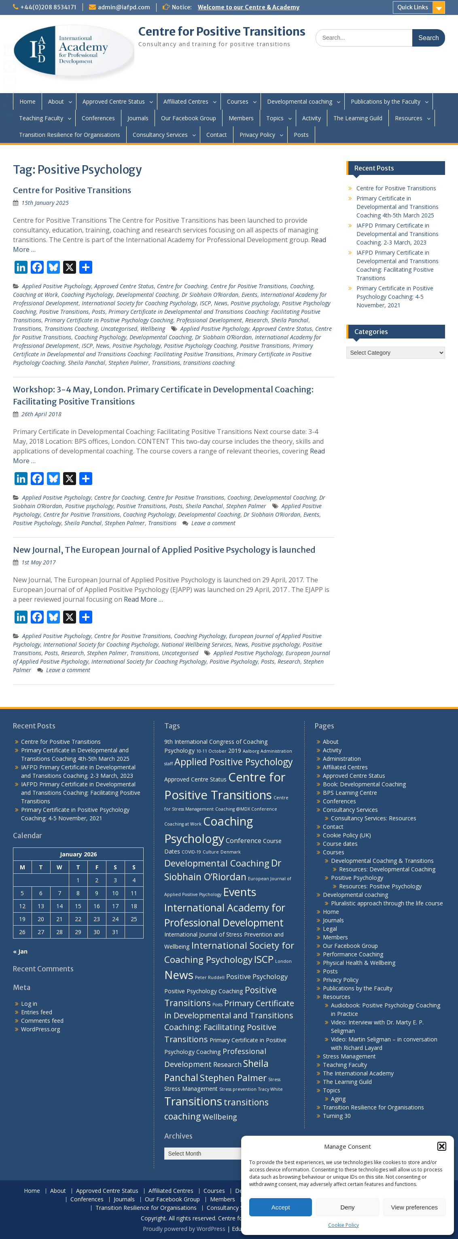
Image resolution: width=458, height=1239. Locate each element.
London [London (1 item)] (283, 961)
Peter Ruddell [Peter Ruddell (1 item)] (210, 977)
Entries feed (36, 1012)
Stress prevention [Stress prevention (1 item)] (238, 1089)
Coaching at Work (35, 294)
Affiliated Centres (185, 101)
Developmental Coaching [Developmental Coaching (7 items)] (216, 863)
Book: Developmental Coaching (364, 784)
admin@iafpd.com (124, 7)
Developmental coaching (299, 101)
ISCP (205, 303)
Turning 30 (337, 1116)
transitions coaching (209, 362)
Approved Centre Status (114, 101)
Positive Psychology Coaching (200, 345)
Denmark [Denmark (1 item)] (231, 852)
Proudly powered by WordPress (184, 1229)
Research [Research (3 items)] (227, 1064)
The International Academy (358, 1073)
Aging (338, 1099)
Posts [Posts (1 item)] (217, 1004)
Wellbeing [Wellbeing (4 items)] (219, 1116)
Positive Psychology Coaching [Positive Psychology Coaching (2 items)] (203, 991)
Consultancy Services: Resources (373, 818)
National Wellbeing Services (196, 644)
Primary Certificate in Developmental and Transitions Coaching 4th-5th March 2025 (397, 206)
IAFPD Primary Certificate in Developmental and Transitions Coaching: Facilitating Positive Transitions (80, 792)
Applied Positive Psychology (56, 286)
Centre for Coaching (182, 286)
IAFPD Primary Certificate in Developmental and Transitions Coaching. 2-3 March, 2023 (397, 233)
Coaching (301, 286)
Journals (137, 118)
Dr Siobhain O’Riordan (210, 294)
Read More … (143, 599)
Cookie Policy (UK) (347, 835)
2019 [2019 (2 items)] (234, 750)
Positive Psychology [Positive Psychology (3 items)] (257, 976)
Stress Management (349, 1056)
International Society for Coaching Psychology (139, 303)
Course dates (340, 843)
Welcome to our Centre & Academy (248, 7)
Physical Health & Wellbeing (359, 963)
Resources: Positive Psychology (380, 886)
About (56, 101)
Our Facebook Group (188, 118)
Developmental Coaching (147, 294)
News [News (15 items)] (178, 974)
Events (249, 294)
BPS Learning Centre (350, 792)
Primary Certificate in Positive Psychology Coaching (109, 320)
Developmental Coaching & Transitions (382, 860)
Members (241, 118)
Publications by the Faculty (385, 101)
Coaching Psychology (87, 294)
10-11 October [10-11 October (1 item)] (211, 751)
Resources (408, 118)
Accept (280, 1207)
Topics (275, 118)
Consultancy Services (160, 134)
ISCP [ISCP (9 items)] (264, 959)
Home (27, 101)
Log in (29, 1003)
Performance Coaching (353, 954)
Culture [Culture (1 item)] (211, 852)
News (220, 303)
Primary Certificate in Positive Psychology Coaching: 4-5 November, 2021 (394, 296)
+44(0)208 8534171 (48, 7)
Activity (311, 118)
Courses (237, 101)
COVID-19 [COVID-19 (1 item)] (191, 852)
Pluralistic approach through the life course (387, 903)
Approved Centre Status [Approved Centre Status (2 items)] (195, 779)
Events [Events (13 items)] (239, 891)
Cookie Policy (343, 1225)
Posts (301, 134)
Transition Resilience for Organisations (69, 134)
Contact (216, 134)
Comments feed (42, 1020)
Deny (347, 1207)
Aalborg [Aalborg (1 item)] (251, 751)
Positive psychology (255, 303)
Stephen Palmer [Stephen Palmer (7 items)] (233, 1077)
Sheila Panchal (289, 320)
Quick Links (412, 7)
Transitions (27, 328)
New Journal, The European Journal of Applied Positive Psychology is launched (164, 550)
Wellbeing (152, 328)
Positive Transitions (64, 311)
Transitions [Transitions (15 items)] (193, 1101)
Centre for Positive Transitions (221, 31)
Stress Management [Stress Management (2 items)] (191, 1088)
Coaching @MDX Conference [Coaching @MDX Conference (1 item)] (246, 809)
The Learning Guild (357, 118)
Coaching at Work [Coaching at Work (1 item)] (182, 824)
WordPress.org (40, 1029)
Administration (342, 758)
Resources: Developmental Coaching (387, 869)
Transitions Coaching (71, 328)
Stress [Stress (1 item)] (274, 1079)
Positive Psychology (136, 345)
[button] (442, 1146)
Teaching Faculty (41, 118)
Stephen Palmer (128, 362)
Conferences (98, 118)
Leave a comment (213, 523)
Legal (330, 928)
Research (256, 320)
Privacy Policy (257, 134)
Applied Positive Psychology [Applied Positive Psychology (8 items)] (233, 761)
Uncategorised (119, 328)
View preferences (414, 1207)
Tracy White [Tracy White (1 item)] (270, 1089)
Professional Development (209, 320)
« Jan (20, 951)
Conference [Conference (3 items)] (243, 840)
